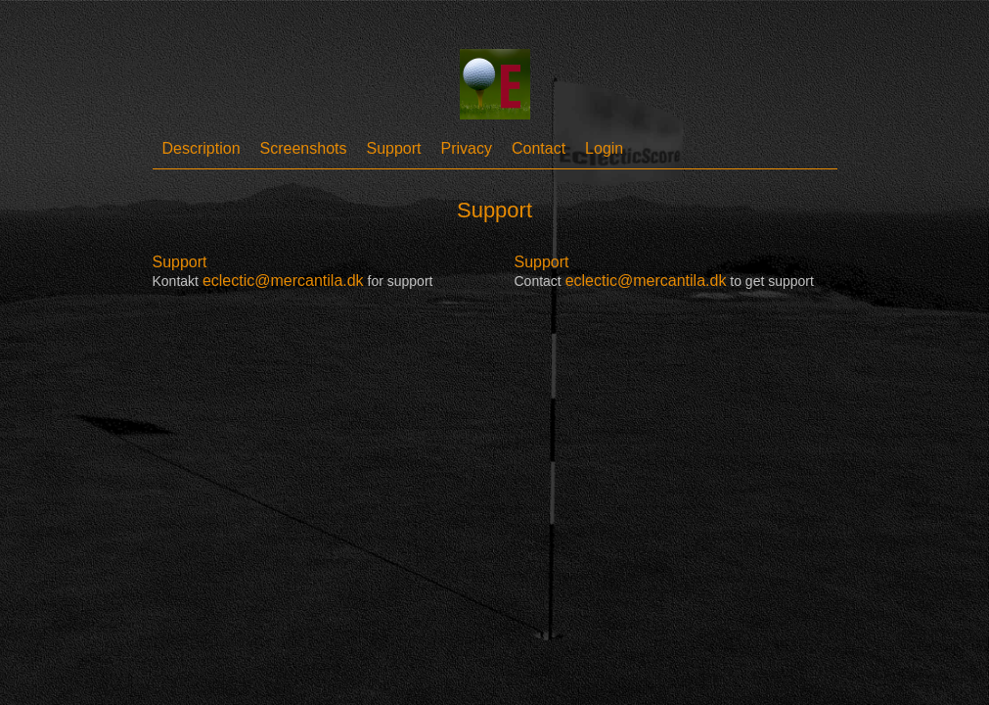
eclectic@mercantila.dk (283, 280)
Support (393, 148)
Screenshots (303, 148)
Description (201, 148)
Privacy (466, 148)
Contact (538, 148)
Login (604, 148)
